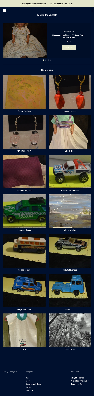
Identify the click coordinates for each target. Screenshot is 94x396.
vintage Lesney (24, 268)
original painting (70, 228)
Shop (27, 378)
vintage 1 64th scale (24, 308)
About (28, 381)
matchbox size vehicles (70, 189)
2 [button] (45, 60)
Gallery (28, 387)
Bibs (24, 348)
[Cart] (91, 11)
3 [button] (48, 60)
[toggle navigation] (4, 10)
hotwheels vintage (24, 228)
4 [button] (50, 60)
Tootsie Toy (70, 308)
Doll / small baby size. (24, 189)
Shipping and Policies (33, 384)
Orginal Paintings (24, 109)
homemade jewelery (70, 109)
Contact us (29, 390)
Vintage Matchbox (70, 268)
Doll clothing (70, 149)
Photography (70, 348)
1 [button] (43, 60)
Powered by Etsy (77, 384)
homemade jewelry (24, 149)
